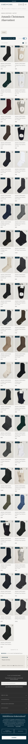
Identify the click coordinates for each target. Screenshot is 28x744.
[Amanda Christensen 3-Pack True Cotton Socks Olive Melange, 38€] (7, 506)
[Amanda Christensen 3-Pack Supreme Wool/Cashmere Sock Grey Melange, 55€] (7, 453)
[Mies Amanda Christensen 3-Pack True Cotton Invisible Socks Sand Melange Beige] (21, 53)
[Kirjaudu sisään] (19, 4)
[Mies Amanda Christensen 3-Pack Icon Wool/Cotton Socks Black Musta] (21, 370)
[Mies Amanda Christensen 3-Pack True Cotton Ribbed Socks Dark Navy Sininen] (7, 185)
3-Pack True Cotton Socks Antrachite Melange (20, 197)
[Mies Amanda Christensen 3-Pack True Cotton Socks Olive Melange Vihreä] (7, 502)
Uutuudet (14, 1)
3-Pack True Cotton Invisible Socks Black (20, 303)
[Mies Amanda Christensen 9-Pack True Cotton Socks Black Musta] (7, 632)
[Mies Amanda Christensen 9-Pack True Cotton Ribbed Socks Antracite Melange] (21, 606)
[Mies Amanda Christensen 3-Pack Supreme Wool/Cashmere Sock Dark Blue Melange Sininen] (7, 211)
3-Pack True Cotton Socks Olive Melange (6, 514)
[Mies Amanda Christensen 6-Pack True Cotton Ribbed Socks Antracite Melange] (21, 581)
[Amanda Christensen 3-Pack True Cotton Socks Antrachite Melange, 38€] (21, 189)
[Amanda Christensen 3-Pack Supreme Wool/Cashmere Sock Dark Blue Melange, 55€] (7, 215)
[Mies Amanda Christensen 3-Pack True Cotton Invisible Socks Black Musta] (21, 291)
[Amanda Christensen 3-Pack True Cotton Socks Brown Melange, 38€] (7, 136)
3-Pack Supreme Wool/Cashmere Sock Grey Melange (6, 461)
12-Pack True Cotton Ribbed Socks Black (20, 250)
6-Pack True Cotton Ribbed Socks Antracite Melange (21, 593)
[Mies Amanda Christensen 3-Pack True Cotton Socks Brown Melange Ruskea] (7, 132)
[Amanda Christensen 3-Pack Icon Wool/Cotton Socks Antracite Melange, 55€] (7, 295)
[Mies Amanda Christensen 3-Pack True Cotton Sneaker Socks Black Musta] (7, 528)
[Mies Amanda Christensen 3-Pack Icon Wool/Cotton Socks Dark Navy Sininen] (7, 555)
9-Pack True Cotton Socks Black (6, 644)
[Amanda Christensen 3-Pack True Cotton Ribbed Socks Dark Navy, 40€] (7, 189)
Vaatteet (14, 13)
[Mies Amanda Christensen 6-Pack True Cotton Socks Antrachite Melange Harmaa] (21, 264)
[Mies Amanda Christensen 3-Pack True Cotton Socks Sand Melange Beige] (7, 370)
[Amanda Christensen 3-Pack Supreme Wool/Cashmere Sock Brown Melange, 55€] (21, 347)
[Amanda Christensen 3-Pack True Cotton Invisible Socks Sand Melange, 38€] (21, 57)
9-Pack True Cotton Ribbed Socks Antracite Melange (21, 619)
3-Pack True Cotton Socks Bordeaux (6, 118)
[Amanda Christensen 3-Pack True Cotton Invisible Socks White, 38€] (21, 83)
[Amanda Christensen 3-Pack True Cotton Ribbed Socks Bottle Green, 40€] (7, 83)
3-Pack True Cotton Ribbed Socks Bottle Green (6, 92)
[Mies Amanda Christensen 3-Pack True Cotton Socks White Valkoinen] (21, 159)
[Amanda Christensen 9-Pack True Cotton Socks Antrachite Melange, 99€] (7, 427)
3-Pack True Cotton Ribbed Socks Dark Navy (6, 197)
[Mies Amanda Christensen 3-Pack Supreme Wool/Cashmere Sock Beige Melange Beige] (7, 343)
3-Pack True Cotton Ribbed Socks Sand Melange (6, 276)
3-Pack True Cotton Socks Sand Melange (6, 382)
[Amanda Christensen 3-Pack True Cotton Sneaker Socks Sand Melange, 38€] (21, 479)
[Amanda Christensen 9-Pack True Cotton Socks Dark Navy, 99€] (7, 610)
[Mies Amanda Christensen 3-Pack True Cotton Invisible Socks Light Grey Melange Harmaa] (21, 106)
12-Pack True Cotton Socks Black (6, 487)
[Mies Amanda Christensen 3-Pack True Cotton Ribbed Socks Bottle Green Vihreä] (7, 80)
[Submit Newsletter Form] (25, 683)
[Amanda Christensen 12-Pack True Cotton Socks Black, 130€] (7, 479)
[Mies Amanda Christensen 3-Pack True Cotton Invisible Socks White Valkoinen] (21, 80)
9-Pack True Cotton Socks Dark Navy (6, 619)
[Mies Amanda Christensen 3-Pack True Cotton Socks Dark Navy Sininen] (7, 159)
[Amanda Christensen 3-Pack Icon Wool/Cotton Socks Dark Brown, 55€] (7, 242)
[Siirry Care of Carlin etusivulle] (7, 4)
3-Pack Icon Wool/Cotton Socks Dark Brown (6, 250)
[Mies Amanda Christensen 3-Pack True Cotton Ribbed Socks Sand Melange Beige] (7, 264)
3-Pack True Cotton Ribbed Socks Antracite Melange (7, 329)
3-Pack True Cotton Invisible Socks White (20, 92)
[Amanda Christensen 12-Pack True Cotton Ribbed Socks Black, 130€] (21, 242)
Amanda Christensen (6, 13)
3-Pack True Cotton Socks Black (6, 65)
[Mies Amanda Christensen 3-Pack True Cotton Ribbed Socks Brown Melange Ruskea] (21, 317)
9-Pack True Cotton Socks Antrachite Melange (6, 435)
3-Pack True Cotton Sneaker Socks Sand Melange (20, 487)
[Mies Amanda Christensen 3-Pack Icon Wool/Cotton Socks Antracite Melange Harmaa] (7, 291)
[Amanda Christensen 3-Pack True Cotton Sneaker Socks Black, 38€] (7, 532)
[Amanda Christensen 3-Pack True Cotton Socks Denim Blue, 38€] (21, 506)
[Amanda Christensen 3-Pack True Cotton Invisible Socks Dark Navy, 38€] (21, 136)
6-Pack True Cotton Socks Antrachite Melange (20, 276)
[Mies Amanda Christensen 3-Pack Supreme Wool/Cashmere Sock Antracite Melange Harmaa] (7, 396)
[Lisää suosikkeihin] (12, 47)
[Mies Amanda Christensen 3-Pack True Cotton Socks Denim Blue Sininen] (21, 502)
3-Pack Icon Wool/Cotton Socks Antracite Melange (6, 303)
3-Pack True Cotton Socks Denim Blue (20, 514)
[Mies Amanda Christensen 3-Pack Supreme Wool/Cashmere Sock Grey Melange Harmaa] (7, 449)
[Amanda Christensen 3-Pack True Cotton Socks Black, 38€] (7, 57)
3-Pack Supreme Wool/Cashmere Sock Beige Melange (6, 356)
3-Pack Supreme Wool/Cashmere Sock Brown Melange (20, 356)
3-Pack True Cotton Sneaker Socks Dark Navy (20, 408)
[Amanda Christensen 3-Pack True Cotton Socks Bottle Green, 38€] (21, 427)
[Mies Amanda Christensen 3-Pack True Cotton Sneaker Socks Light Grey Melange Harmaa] (21, 555)
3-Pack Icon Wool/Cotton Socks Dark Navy (6, 567)
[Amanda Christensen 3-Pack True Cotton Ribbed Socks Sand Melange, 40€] (7, 268)
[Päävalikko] (25, 4)
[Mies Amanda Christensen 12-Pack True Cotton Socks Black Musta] (7, 475)
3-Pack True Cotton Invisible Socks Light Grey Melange (20, 118)
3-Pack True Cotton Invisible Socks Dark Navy (20, 144)
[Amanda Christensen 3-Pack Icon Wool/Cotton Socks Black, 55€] (21, 374)
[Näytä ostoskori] (23, 4)
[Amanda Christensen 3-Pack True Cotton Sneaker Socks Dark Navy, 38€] (21, 400)
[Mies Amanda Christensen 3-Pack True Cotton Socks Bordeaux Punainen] (7, 106)
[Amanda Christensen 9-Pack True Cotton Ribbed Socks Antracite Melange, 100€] (21, 610)
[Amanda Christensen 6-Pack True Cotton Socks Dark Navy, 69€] (7, 585)
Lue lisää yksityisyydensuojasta (14, 686)
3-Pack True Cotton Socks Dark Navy (6, 171)
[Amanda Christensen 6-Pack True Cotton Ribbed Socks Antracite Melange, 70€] (21, 585)
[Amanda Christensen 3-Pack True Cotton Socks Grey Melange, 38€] (21, 215)
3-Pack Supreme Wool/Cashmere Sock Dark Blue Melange (6, 224)
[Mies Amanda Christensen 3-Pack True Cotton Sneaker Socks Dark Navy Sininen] (21, 396)
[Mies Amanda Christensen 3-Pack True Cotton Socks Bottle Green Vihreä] (21, 423)
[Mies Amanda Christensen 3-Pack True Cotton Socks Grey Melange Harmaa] (21, 211)
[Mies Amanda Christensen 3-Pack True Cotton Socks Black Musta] (7, 53)
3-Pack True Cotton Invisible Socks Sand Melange (20, 65)
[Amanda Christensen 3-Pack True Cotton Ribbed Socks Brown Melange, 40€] (21, 321)
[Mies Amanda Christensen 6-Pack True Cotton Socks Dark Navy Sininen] (7, 581)
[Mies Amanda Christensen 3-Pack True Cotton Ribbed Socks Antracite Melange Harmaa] (7, 317)
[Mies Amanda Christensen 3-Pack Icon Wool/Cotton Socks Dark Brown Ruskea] (7, 238)
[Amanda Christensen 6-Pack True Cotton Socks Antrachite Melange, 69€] (21, 268)
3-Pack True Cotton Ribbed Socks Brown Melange (20, 329)
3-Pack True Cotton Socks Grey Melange (20, 224)
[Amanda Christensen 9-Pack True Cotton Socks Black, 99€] (7, 636)
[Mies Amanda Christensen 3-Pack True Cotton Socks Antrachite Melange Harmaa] (21, 185)
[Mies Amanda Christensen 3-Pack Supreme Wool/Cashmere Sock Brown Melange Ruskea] (21, 343)
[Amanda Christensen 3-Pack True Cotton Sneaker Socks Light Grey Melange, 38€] (21, 558)
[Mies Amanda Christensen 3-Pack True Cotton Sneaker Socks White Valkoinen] (21, 449)
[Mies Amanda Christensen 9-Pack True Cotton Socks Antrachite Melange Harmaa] (7, 423)
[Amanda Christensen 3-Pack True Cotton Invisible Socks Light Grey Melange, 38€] (21, 110)
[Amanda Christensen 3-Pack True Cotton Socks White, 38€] (21, 163)
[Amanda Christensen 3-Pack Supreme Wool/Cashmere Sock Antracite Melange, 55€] (7, 400)
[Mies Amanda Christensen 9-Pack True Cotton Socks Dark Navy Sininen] (7, 606)
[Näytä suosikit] (21, 4)
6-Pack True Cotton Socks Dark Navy (6, 593)
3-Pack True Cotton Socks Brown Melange (6, 144)
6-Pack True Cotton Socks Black (20, 540)
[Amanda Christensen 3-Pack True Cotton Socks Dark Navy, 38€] (7, 163)
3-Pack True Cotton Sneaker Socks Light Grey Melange (20, 567)
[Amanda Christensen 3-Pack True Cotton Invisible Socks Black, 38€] (21, 295)
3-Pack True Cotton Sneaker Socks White (20, 461)
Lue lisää (18, 726)
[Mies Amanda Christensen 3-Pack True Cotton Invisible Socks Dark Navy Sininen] (21, 132)
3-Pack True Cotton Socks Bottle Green (20, 435)
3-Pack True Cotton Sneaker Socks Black (6, 540)
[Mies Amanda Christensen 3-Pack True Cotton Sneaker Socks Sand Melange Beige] (21, 475)
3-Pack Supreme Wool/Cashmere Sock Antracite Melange (6, 408)
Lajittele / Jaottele (8, 38)
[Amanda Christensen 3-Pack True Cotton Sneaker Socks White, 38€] (21, 453)
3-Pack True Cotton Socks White (20, 171)
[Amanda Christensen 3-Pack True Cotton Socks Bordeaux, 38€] (7, 110)
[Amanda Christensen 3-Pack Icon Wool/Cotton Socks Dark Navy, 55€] (7, 558)
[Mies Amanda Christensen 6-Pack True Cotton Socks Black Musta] (21, 528)
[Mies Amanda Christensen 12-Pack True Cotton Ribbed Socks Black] (21, 238)
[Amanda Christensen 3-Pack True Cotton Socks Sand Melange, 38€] (7, 374)
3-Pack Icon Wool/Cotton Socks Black (20, 382)
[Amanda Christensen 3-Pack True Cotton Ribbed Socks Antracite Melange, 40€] (7, 321)
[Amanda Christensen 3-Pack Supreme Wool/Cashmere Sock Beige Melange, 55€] (7, 347)
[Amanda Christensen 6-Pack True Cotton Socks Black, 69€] (21, 532)
